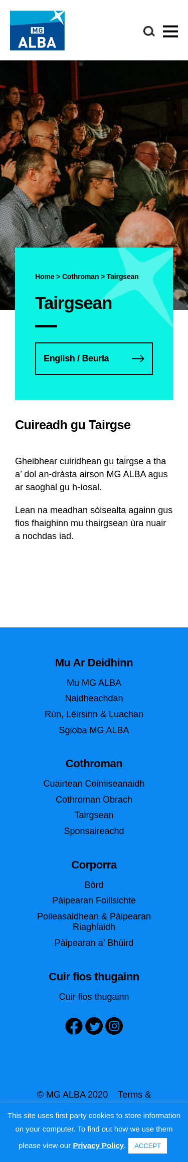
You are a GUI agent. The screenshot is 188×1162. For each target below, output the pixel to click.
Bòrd (93, 885)
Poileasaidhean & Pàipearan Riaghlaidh (94, 921)
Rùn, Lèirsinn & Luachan (94, 714)
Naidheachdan (94, 698)
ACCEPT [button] (147, 1146)
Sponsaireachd (94, 831)
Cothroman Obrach (94, 800)
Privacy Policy (98, 1145)
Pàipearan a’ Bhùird (94, 943)
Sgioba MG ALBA (94, 730)
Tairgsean (93, 815)
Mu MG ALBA (94, 683)
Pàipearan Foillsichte (94, 900)
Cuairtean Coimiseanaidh (93, 784)
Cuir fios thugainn (94, 997)
